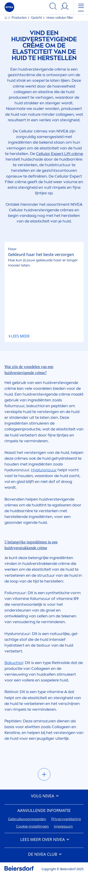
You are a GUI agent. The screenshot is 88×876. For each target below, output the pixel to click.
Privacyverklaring (66, 819)
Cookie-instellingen (32, 826)
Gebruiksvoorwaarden (27, 819)
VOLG (44, 796)
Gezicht (37, 18)
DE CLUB (44, 854)
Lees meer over (44, 839)
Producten (19, 18)
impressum (63, 826)
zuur (44, 469)
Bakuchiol (13, 662)
